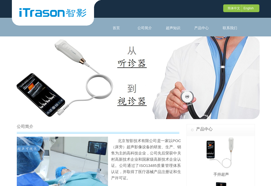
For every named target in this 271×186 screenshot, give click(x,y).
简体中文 (234, 8)
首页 (116, 28)
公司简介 (144, 28)
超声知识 (173, 28)
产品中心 (201, 28)
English (248, 8)
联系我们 (230, 28)
